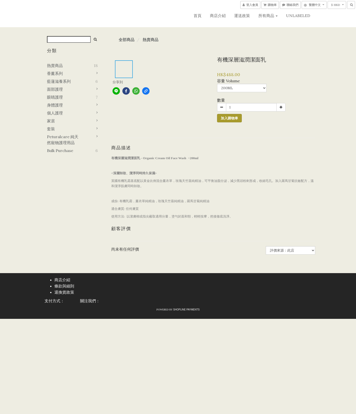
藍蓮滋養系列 (59, 81)
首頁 (197, 15)
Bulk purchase (60, 150)
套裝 (51, 128)
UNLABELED (298, 15)
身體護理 (55, 105)
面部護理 (55, 89)
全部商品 (126, 39)
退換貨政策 (64, 292)
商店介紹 (218, 15)
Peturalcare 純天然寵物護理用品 (62, 139)
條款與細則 (64, 286)
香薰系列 (55, 73)
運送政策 (242, 15)
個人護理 (55, 112)
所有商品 (268, 15)
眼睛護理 (55, 97)
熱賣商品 (55, 65)
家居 (51, 120)
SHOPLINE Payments (186, 309)
